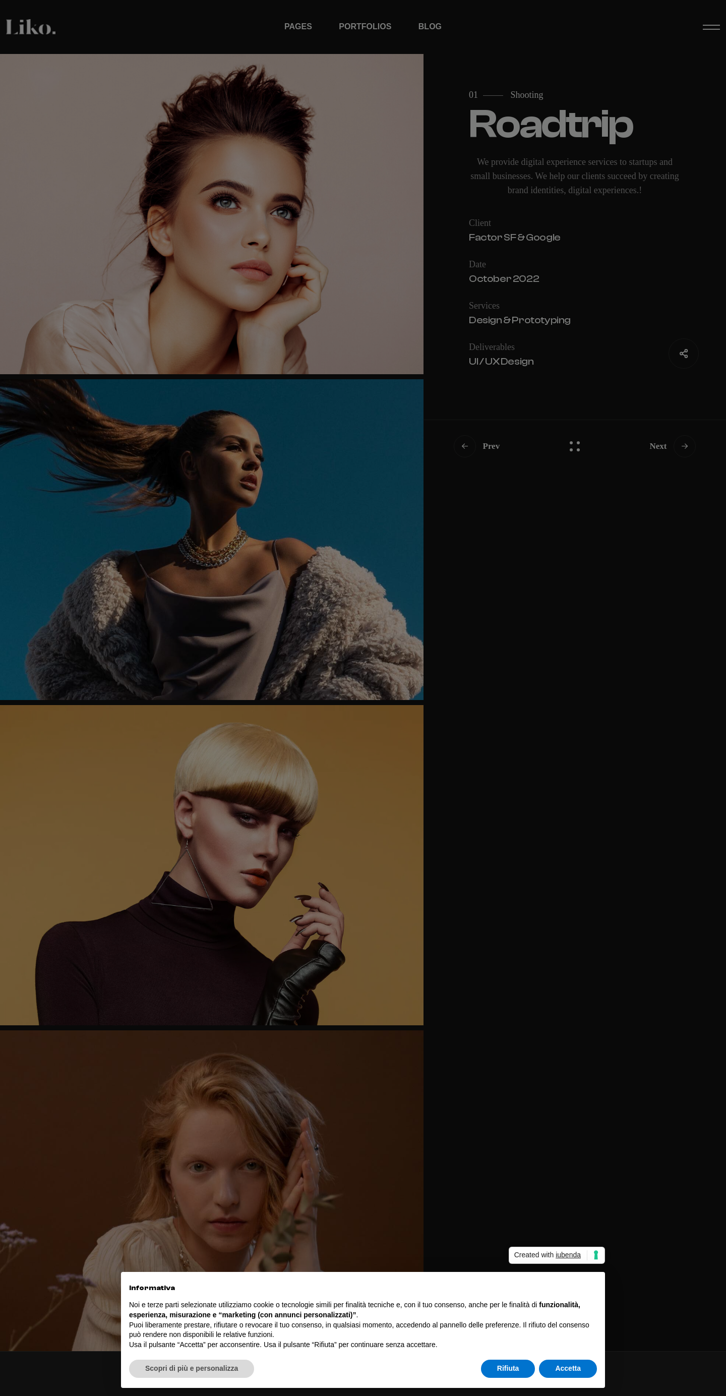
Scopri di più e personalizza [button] (191, 1368)
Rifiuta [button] (508, 1368)
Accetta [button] (568, 1368)
